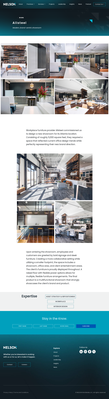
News (80, 4)
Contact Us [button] (99, 4)
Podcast (88, 4)
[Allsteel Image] (14, 60)
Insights (71, 4)
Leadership (62, 4)
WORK (20, 18)
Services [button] (41, 4)
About (21, 4)
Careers (24, 365)
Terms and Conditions (21, 392)
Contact (10, 365)
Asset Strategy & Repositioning (60, 296)
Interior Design (60, 306)
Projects (51, 4)
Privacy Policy (8, 392)
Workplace (60, 301)
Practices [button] (30, 4)
